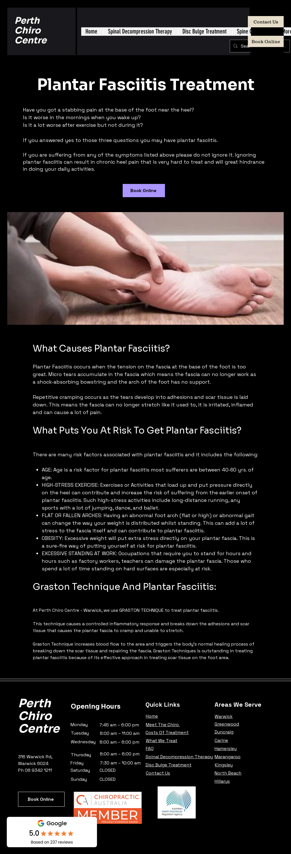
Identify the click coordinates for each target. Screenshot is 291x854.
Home (152, 716)
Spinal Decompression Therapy (179, 757)
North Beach (228, 773)
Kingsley (224, 765)
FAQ (150, 748)
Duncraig (224, 732)
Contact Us (158, 773)
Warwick (224, 716)
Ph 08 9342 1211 (35, 770)
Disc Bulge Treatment (168, 765)
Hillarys (222, 781)
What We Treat (161, 741)
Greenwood (227, 724)
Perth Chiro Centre (30, 30)
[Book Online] (266, 41)
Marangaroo (228, 757)
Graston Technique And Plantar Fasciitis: (124, 586)
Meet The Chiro (163, 725)
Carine (221, 740)
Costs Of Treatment (167, 732)
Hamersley (226, 748)
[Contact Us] (266, 21)
